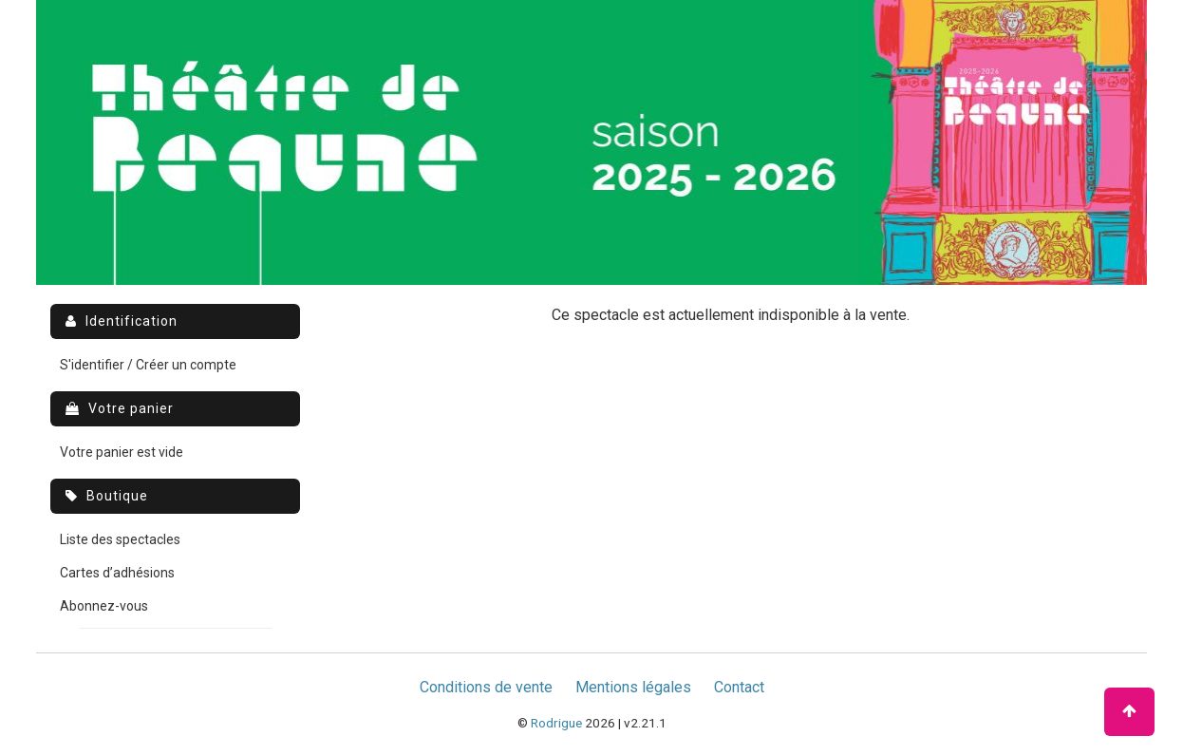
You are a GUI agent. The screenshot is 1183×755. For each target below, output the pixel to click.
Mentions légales (633, 687)
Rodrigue (556, 722)
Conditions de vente (486, 687)
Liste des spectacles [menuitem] (120, 539)
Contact (739, 687)
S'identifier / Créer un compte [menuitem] (148, 364)
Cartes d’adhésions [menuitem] (117, 572)
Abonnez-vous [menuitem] (104, 605)
